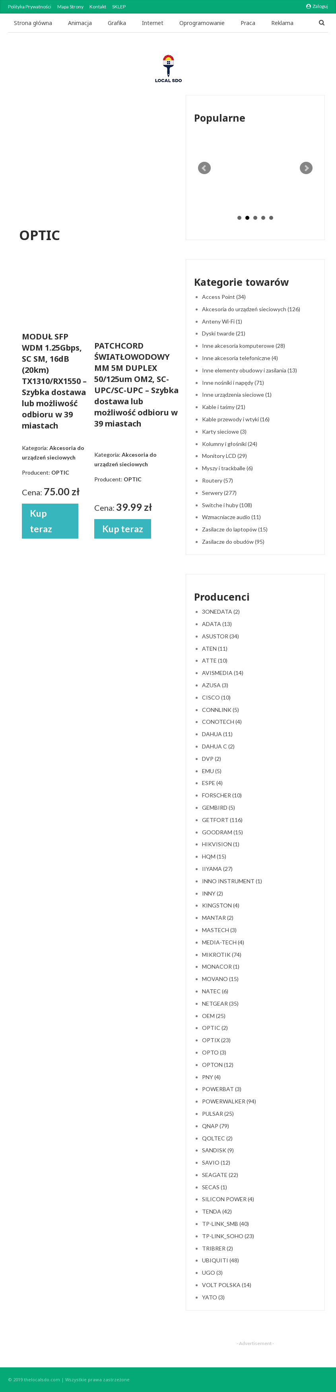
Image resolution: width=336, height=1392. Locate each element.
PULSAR (218, 1113)
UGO (212, 1272)
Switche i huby (227, 505)
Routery (217, 480)
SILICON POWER (228, 1199)
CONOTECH (222, 721)
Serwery (219, 492)
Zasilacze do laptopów (235, 529)
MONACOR (220, 966)
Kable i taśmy (223, 406)
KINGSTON (220, 905)
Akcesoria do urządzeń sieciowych (251, 309)
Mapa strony (70, 7)
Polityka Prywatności (29, 7)
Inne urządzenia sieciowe (237, 394)
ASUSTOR (220, 636)
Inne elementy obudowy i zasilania (249, 370)
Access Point (224, 296)
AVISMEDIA (222, 672)
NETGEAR (220, 1003)
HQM (214, 856)
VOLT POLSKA (226, 1284)
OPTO (214, 1052)
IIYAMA (217, 868)
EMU (211, 771)
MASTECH (219, 930)
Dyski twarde (223, 333)
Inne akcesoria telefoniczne (240, 358)
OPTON (217, 1064)
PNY (211, 1077)
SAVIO (216, 1162)
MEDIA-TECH (223, 942)
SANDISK (218, 1150)
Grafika (117, 23)
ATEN (214, 648)
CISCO (216, 697)
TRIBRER (217, 1248)
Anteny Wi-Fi (222, 321)
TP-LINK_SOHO (228, 1236)
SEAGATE (220, 1174)
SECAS (214, 1187)
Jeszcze (280, 23)
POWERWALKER (229, 1101)
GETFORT (222, 819)
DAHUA (217, 734)
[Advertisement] (95, 162)
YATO (213, 1297)
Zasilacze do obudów (233, 541)
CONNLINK (220, 709)
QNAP (215, 1126)
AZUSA (215, 685)
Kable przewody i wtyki (236, 419)
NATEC (215, 991)
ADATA (217, 623)
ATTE (214, 660)
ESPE (212, 782)
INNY (212, 893)
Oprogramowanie (202, 23)
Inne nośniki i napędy (233, 382)
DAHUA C (218, 746)
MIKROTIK (221, 954)
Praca (248, 23)
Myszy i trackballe (227, 468)
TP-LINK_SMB (225, 1223)
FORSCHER (222, 795)
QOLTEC (217, 1138)
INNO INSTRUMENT (232, 881)
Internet (152, 23)
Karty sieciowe (224, 431)
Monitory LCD (224, 455)
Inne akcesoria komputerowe (243, 345)
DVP (211, 758)
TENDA (217, 1211)
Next (306, 168)
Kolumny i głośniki (229, 443)
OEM (213, 1015)
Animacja (80, 23)
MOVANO (220, 978)
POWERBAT (221, 1089)
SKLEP (119, 7)
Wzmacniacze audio (231, 517)
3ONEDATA (221, 611)
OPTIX (216, 1040)
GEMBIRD (218, 807)
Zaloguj (317, 6)
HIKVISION (220, 844)
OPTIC (215, 1027)
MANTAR (217, 917)
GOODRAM (222, 832)
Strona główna (33, 23)
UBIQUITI (220, 1260)
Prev (204, 168)
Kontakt (97, 7)
